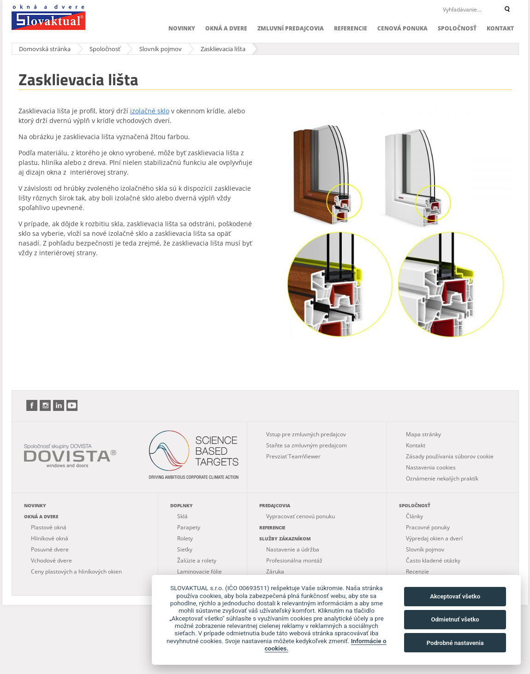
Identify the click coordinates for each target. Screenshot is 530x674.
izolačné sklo (149, 110)
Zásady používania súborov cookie (450, 456)
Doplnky (181, 505)
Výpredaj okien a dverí (434, 538)
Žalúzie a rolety (196, 560)
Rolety (185, 538)
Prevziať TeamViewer (293, 456)
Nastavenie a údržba (292, 549)
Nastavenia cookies (431, 467)
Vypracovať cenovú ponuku (300, 516)
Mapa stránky (423, 434)
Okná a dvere (226, 28)
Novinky (181, 28)
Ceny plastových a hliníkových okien (76, 571)
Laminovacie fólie (199, 571)
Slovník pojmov (160, 49)
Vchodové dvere (51, 560)
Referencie (350, 28)
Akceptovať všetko (455, 596)
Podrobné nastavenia (455, 642)
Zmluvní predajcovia (290, 28)
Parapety (188, 527)
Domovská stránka (45, 49)
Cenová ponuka (402, 28)
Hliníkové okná (49, 538)
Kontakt (500, 28)
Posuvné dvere (50, 549)
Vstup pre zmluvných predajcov (306, 434)
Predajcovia (274, 505)
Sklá (182, 516)
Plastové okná (48, 527)
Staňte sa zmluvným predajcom (306, 445)
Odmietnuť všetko (455, 619)
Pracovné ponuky (428, 527)
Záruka (275, 571)
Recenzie (417, 571)
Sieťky (184, 549)
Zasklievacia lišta (223, 49)
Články (414, 516)
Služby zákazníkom (285, 538)
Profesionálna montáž (294, 560)
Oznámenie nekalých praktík (442, 478)
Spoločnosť (457, 28)
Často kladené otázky (433, 560)
